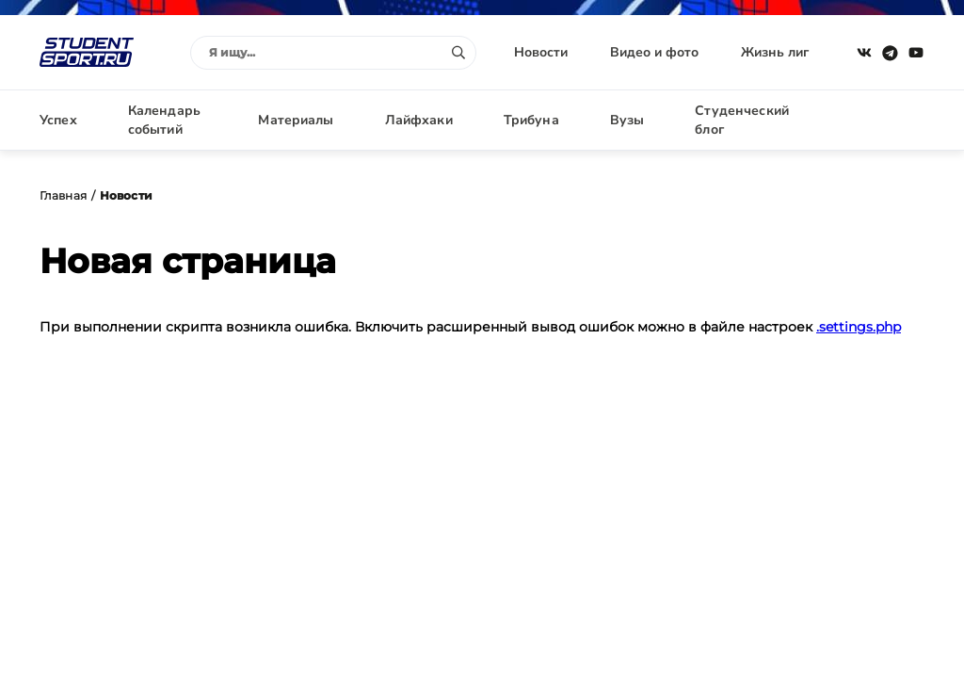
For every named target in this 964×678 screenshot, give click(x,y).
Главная (63, 195)
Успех (58, 120)
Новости (541, 52)
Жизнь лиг (775, 52)
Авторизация (882, 120)
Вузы (627, 120)
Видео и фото (654, 52)
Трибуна (531, 120)
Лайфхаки (419, 120)
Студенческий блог (742, 120)
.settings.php (858, 326)
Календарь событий (164, 120)
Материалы (295, 120)
